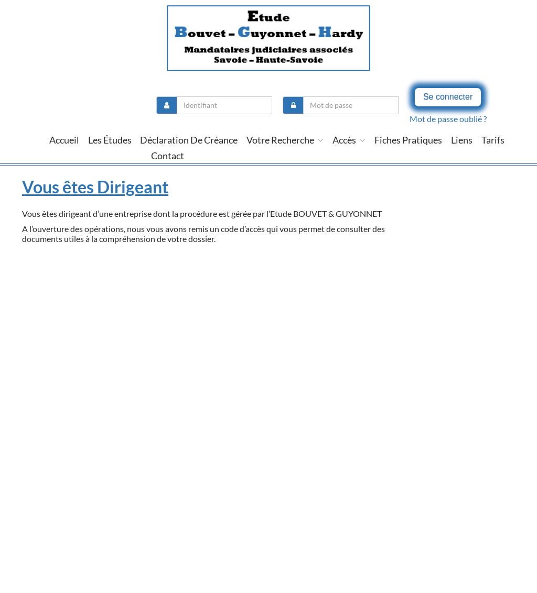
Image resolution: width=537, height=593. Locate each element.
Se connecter (447, 96)
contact (167, 155)
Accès (349, 140)
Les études (110, 140)
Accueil (64, 140)
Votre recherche (285, 140)
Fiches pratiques (408, 140)
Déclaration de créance (189, 140)
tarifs (492, 140)
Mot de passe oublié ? (448, 119)
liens (461, 140)
